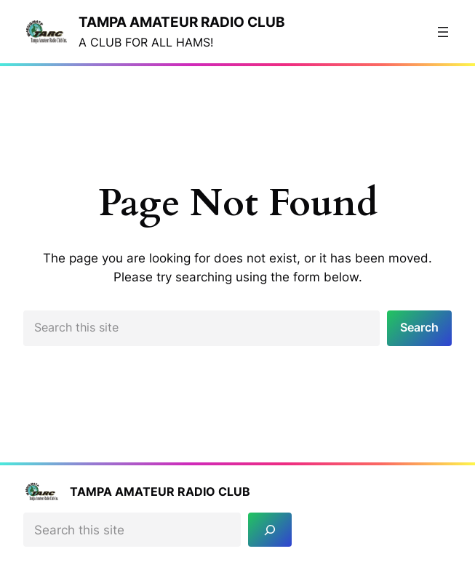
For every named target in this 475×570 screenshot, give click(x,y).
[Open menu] (443, 32)
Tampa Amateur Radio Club (182, 22)
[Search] (270, 530)
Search (419, 327)
